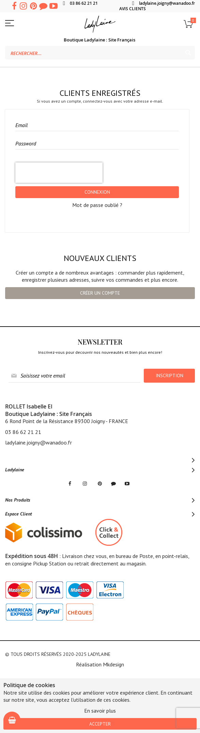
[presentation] (59, 172)
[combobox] (100, 52)
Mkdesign (113, 664)
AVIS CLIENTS (132, 9)
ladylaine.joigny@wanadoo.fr (167, 3)
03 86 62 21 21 (84, 3)
